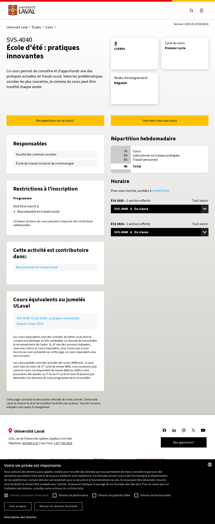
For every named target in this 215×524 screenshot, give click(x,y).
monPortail (160, 190)
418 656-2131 (32, 443)
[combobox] (210, 464)
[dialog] (107, 491)
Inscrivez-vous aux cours (160, 120)
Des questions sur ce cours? (55, 120)
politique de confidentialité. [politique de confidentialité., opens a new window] (68, 488)
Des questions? (182, 442)
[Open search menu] (190, 10)
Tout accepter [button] (17, 506)
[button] (20, 517)
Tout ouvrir (200, 201)
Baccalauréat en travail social (37, 267)
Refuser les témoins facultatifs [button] (58, 506)
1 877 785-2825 (64, 443)
